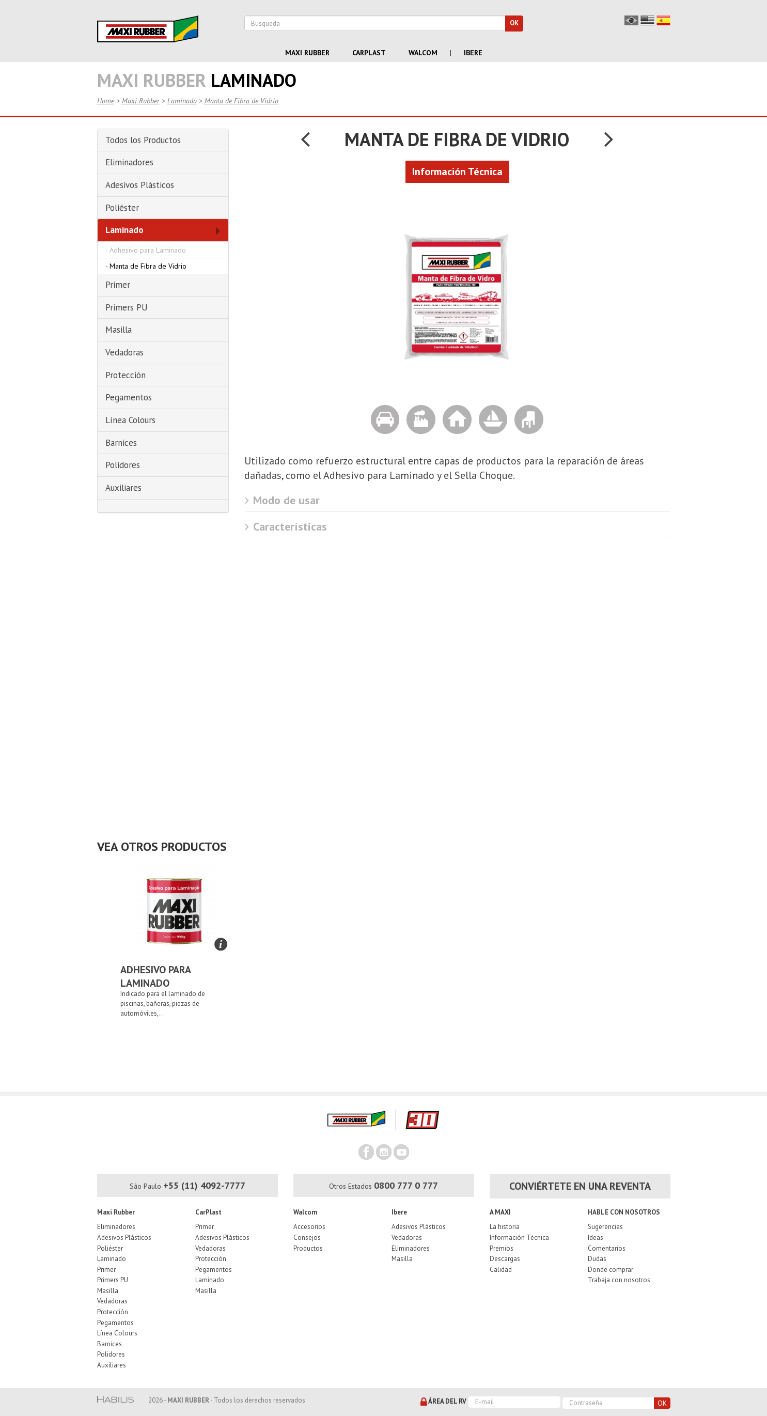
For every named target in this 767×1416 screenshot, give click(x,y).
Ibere (473, 52)
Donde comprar (610, 1269)
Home (105, 100)
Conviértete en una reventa (580, 1186)
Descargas (505, 1258)
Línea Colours (117, 1333)
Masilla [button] (118, 329)
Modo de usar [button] (282, 500)
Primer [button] (117, 284)
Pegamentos (115, 1322)
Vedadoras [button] (124, 352)
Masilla (107, 1290)
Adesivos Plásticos (124, 1237)
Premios (501, 1248)
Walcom (423, 52)
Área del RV (443, 1402)
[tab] (163, 140)
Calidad (501, 1269)
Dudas (597, 1258)
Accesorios (309, 1226)
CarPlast (208, 1212)
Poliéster (110, 1248)
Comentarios (606, 1248)
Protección (112, 1312)
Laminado (182, 100)
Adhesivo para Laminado (147, 250)
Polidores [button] (122, 465)
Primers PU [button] (126, 307)
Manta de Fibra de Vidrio (241, 100)
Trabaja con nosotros (619, 1279)
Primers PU (112, 1279)
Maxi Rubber (307, 52)
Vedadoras (112, 1301)
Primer (106, 1269)
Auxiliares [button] (123, 487)
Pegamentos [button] (128, 397)
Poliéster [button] (122, 207)
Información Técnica (519, 1237)
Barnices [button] (121, 442)
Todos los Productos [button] (143, 140)
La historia (505, 1226)
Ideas (595, 1237)
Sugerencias (605, 1226)
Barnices (109, 1344)
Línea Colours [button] (130, 420)
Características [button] (286, 526)
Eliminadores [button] (129, 162)
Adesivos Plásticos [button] (139, 185)
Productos (308, 1248)
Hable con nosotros (624, 1212)
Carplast (369, 52)
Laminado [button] (124, 230)
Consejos (307, 1237)
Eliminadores (116, 1226)
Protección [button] (125, 375)
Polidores (111, 1354)
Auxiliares (111, 1365)
